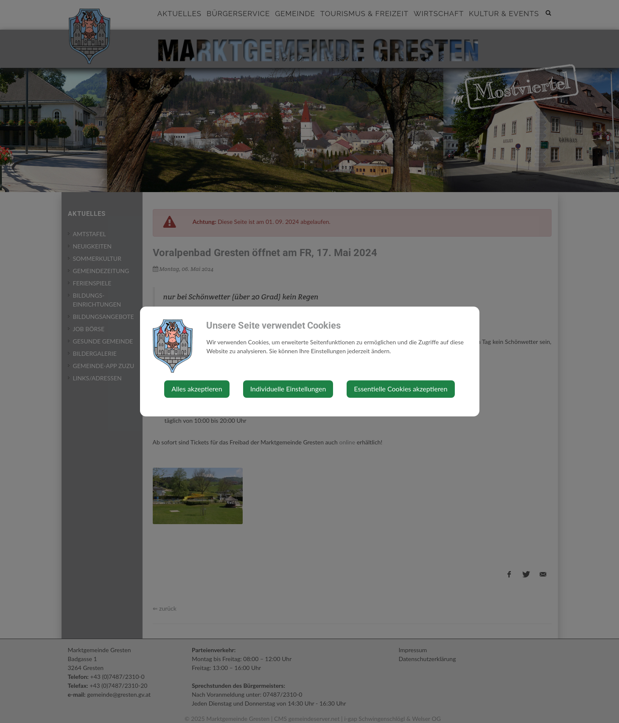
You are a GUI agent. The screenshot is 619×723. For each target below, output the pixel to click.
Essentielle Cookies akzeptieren (400, 389)
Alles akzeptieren (196, 389)
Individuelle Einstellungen (288, 389)
